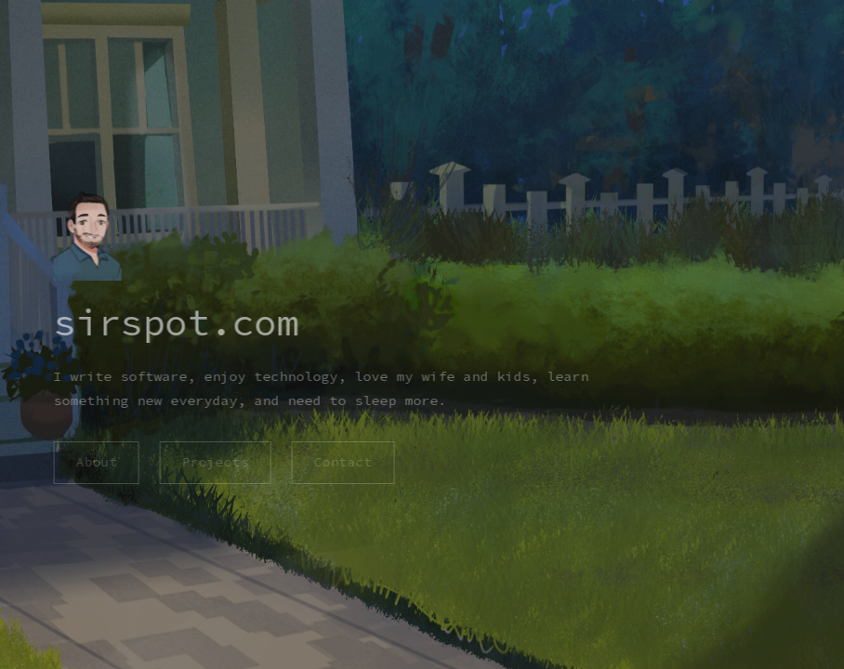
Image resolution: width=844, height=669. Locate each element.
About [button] (95, 461)
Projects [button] (214, 461)
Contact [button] (342, 461)
